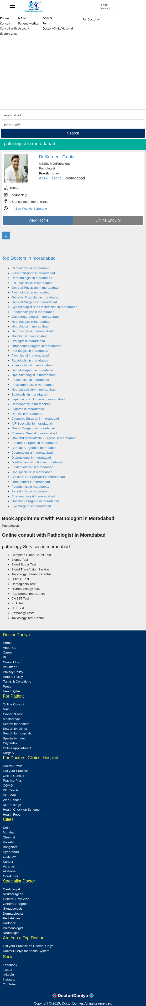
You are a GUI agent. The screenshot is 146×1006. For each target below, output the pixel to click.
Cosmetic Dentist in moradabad (34, 433)
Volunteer (9, 667)
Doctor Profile (12, 766)
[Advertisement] (73, 73)
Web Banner (12, 800)
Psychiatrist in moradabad (30, 355)
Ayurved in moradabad (27, 409)
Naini (6, 709)
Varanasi (9, 866)
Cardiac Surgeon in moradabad (34, 448)
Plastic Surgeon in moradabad (33, 273)
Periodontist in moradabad (30, 491)
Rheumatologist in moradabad (33, 496)
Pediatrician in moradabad (30, 380)
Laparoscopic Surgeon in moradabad (38, 399)
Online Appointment (17, 748)
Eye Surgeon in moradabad (31, 506)
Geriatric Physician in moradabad (35, 297)
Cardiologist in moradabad (30, 268)
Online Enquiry (108, 220)
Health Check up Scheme (21, 809)
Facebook (10, 965)
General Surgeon (15, 904)
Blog (6, 657)
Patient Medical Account (29, 23)
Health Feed (12, 814)
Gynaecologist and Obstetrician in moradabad (44, 307)
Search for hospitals (17, 733)
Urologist (9, 923)
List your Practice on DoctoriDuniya (28, 946)
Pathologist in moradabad (29, 350)
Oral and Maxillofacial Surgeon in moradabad (43, 438)
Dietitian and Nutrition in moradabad (37, 462)
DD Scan (9, 795)
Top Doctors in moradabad (29, 258)
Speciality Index (14, 738)
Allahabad (10, 871)
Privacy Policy (13, 672)
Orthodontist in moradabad (30, 482)
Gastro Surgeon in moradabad (33, 428)
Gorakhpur (10, 876)
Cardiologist (11, 889)
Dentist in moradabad (26, 414)
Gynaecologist (13, 908)
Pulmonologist (13, 928)
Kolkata (8, 842)
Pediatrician (11, 918)
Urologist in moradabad (28, 341)
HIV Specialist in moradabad (31, 472)
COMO (8, 785)
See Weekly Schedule (31, 208)
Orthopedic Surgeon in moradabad (36, 346)
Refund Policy (13, 677)
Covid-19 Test (13, 714)
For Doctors (91, 19)
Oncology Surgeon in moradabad (35, 501)
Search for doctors (16, 724)
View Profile (38, 220)
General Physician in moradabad (34, 287)
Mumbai (8, 832)
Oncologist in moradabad (29, 336)
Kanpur (8, 861)
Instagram (10, 979)
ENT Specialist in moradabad (32, 283)
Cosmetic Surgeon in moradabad (35, 418)
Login (105, 6)
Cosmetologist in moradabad (32, 452)
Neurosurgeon (13, 894)
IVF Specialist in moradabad (31, 423)
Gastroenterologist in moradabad (35, 316)
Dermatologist (13, 913)
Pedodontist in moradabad (30, 486)
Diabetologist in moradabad (31, 457)
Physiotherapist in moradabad (32, 385)
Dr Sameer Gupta (57, 156)
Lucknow (9, 856)
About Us (9, 647)
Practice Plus (12, 780)
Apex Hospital (51, 178)
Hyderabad (11, 852)
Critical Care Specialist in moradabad (38, 477)
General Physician (16, 899)
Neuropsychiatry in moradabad (33, 389)
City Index (10, 743)
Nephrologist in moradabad (30, 321)
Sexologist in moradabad (29, 394)
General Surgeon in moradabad (34, 302)
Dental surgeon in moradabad (32, 370)
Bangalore (10, 847)
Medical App (12, 719)
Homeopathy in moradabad (31, 404)
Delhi (6, 827)
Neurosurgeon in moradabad (32, 331)
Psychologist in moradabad (30, 292)
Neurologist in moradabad (30, 326)
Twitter (7, 969)
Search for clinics (15, 728)
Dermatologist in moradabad (31, 278)
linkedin (8, 974)
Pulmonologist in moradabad (31, 365)
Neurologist (11, 933)
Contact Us (11, 662)
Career (8, 652)
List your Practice (15, 771)
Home (7, 642)
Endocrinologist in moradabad (32, 312)
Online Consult (13, 704)
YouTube (9, 984)
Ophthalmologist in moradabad (33, 375)
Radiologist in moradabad (29, 360)
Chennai (9, 837)
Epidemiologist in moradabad (32, 467)
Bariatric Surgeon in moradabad (34, 443)
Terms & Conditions (17, 681)
